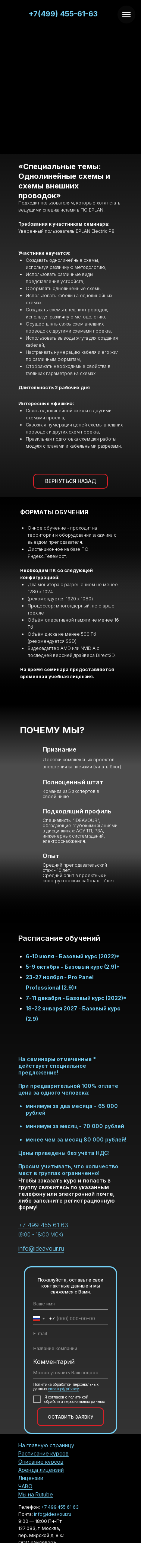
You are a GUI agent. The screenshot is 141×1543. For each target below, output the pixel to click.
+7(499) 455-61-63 (63, 13)
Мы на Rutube (35, 1494)
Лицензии (30, 1478)
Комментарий (54, 1361)
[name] (70, 1303)
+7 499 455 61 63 (43, 1225)
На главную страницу (46, 1445)
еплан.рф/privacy (63, 1389)
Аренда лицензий (41, 1470)
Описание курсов (40, 1461)
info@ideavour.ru (41, 1248)
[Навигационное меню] (126, 14)
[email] (70, 1333)
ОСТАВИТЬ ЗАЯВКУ (70, 1417)
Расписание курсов (43, 1453)
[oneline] (70, 1348)
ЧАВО (25, 1486)
